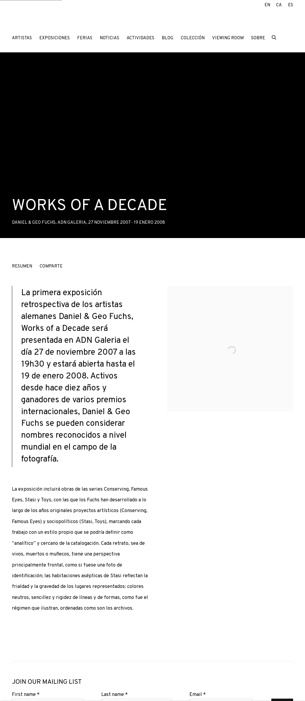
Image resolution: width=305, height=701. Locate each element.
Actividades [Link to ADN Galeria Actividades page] (140, 38)
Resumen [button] (22, 266)
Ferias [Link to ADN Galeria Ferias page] (84, 38)
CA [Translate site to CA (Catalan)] (279, 5)
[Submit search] (274, 37)
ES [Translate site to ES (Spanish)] (290, 5)
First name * (26, 694)
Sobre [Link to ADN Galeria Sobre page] (258, 38)
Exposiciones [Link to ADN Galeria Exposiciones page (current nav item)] (54, 38)
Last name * (114, 694)
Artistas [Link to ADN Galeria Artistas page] (22, 38)
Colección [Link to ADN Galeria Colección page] (193, 38)
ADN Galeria (50, 20)
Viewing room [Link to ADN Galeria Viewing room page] (228, 38)
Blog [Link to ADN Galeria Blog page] (167, 38)
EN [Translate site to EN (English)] (267, 5)
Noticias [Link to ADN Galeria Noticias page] (109, 38)
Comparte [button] (51, 266)
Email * (197, 694)
